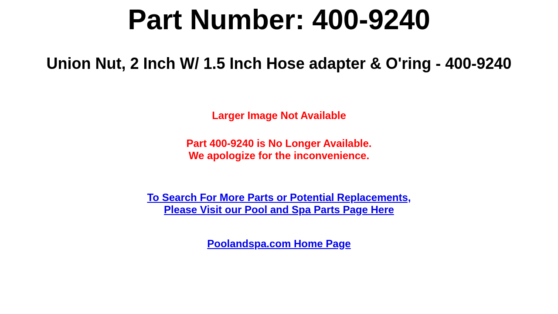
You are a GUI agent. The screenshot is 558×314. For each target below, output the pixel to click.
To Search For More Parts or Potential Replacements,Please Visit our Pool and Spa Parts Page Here (279, 203)
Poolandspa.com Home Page (278, 243)
